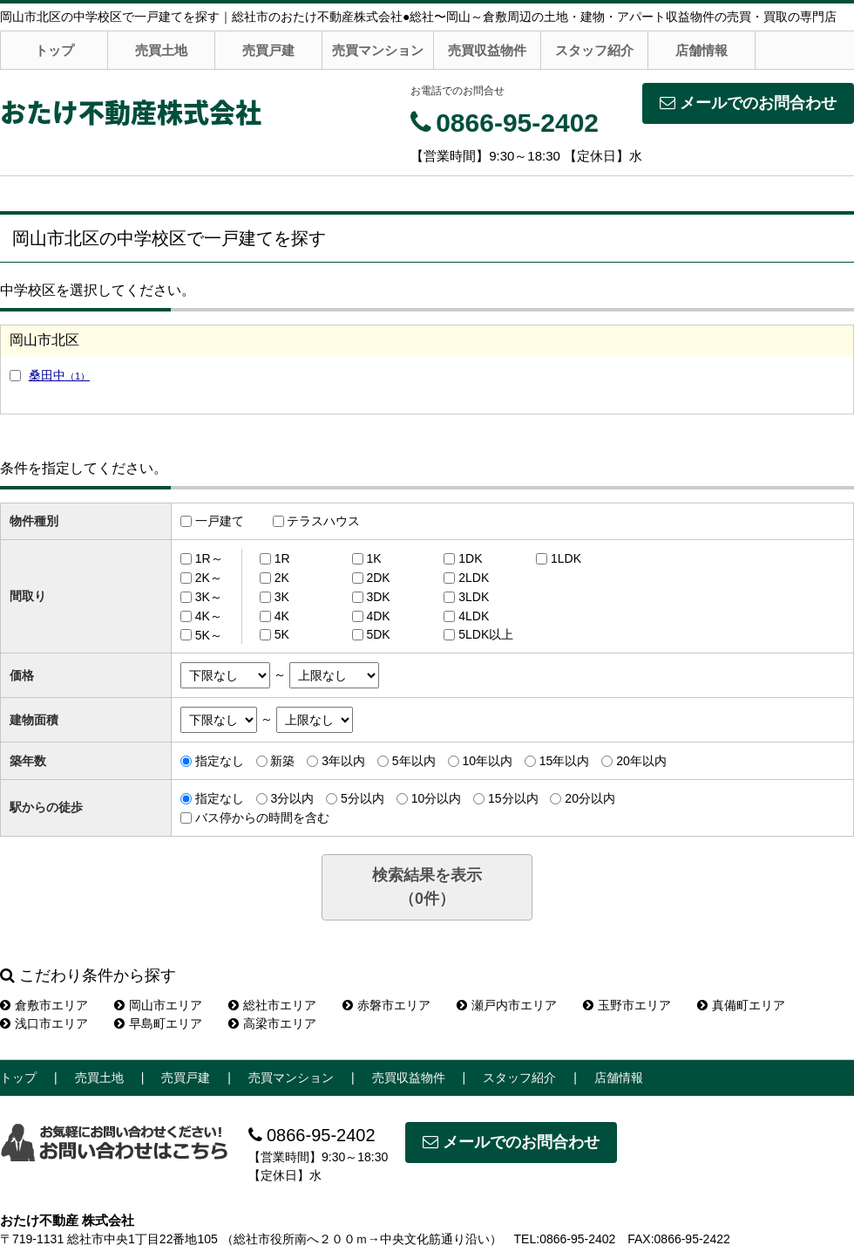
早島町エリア (158, 1023)
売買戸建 (268, 50)
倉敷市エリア (44, 1005)
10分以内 (436, 798)
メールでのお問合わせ (748, 103)
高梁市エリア (272, 1023)
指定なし (219, 761)
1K (373, 558)
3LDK (473, 597)
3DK (378, 597)
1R (282, 558)
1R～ (209, 558)
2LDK (473, 578)
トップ (54, 50)
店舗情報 (701, 50)
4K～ (208, 616)
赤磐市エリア (386, 1005)
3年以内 (343, 761)
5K (281, 634)
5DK (378, 634)
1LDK (566, 558)
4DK (378, 616)
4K (281, 616)
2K (281, 578)
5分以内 (362, 798)
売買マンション (378, 50)
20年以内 (641, 761)
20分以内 (590, 798)
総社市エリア (272, 1005)
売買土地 (161, 50)
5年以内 (414, 761)
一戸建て (219, 521)
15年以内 (564, 761)
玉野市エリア (627, 1005)
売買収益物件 (487, 50)
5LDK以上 (485, 634)
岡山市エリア (158, 1005)
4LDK (473, 616)
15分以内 (513, 798)
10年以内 (487, 761)
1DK (470, 558)
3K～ (208, 597)
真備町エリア (741, 1005)
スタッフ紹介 (594, 50)
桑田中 (59, 375)
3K (281, 597)
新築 (282, 761)
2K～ (208, 578)
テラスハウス (323, 521)
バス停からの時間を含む (262, 818)
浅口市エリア (44, 1023)
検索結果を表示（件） (427, 886)
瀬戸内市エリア (507, 1005)
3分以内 (292, 798)
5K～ (208, 634)
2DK (378, 578)
